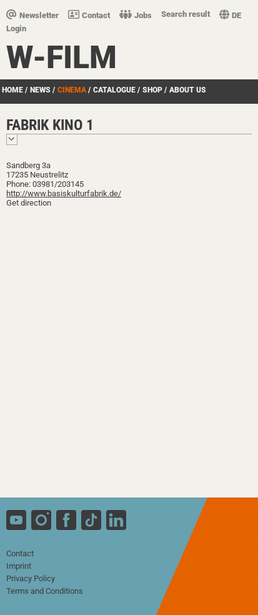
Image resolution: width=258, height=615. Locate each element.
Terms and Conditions (44, 591)
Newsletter (32, 15)
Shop (152, 90)
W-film (61, 57)
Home (12, 90)
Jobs (135, 15)
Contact (89, 15)
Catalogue (114, 90)
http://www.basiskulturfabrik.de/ (63, 193)
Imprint (18, 566)
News (40, 90)
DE (230, 15)
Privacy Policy (30, 578)
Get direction (28, 203)
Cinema (71, 90)
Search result (185, 14)
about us (187, 90)
